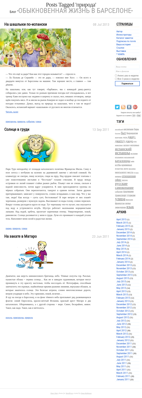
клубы (118, 165)
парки (8, 228)
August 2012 (122, 317)
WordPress (69, 393)
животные (119, 145)
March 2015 (122, 222)
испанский (123, 149)
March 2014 (122, 255)
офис (118, 179)
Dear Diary (55, 393)
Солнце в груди (16, 129)
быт (123, 133)
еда (135, 141)
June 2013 (121, 284)
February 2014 (123, 258)
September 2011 (124, 353)
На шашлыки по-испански (25, 24)
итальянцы (119, 157)
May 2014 (121, 248)
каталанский (129, 157)
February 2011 (123, 376)
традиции (128, 191)
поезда (9, 317)
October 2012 (123, 310)
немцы (118, 176)
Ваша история (123, 44)
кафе (132, 161)
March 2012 (122, 333)
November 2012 (124, 307)
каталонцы (122, 161)
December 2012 (124, 304)
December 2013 (124, 265)
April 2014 (121, 252)
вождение (118, 137)
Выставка (121, 51)
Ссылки (120, 47)
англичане (129, 129)
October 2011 (123, 350)
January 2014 (123, 261)
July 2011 (121, 359)
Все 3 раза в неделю (128, 79)
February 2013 (123, 297)
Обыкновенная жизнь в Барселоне (74, 11)
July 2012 (121, 320)
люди (126, 169)
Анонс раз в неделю (127, 75)
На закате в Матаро (20, 236)
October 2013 (123, 271)
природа (21, 121)
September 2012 (124, 314)
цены (128, 203)
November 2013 (124, 268)
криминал (127, 164)
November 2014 (124, 235)
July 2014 (121, 242)
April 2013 (121, 291)
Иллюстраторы (123, 34)
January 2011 (123, 379)
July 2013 (121, 281)
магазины (132, 169)
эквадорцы (120, 207)
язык (130, 207)
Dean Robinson (86, 393)
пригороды (11, 121)
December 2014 (124, 232)
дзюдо (129, 141)
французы (120, 203)
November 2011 (124, 346)
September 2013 (124, 274)
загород (126, 145)
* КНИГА (120, 54)
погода (125, 180)
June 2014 (121, 245)
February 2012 (123, 337)
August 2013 (122, 278)
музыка (136, 172)
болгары (117, 133)
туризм (131, 195)
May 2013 (121, 288)
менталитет (121, 172)
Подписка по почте (126, 41)
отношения (129, 176)
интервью (134, 145)
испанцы (122, 153)
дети (125, 137)
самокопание (124, 187)
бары (136, 129)
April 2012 (121, 330)
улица (38, 121)
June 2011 (121, 363)
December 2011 (124, 343)
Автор (119, 31)
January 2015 (123, 229)
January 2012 (123, 340)
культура (119, 168)
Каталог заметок (124, 37)
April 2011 (121, 369)
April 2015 (121, 219)
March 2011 (122, 372)
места (130, 172)
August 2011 (122, 356)
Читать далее (12, 112)
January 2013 (123, 301)
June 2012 (121, 323)
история (133, 153)
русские (121, 183)
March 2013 (122, 294)
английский (119, 129)
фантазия (129, 200)
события (30, 121)
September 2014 (124, 239)
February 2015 (123, 225)
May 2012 (121, 327)
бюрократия (132, 133)
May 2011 (121, 366)
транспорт (121, 195)
